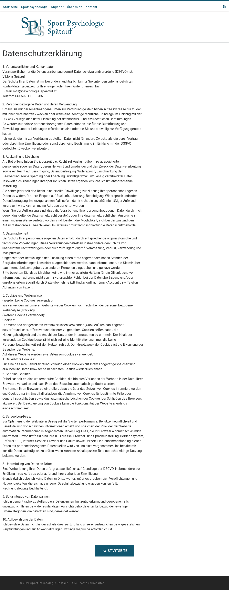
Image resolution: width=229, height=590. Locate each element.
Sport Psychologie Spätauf (49, 582)
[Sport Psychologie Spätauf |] (33, 26)
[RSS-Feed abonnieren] (224, 6)
